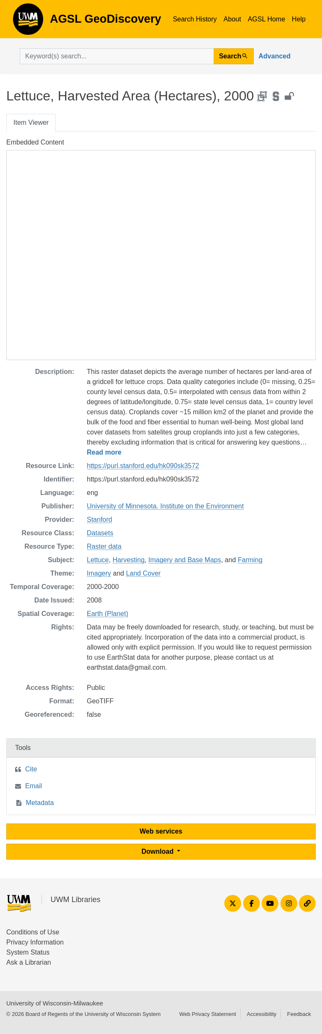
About (232, 19)
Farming (250, 559)
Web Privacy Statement (207, 1014)
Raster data (104, 546)
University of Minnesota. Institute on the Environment (165, 506)
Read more (104, 452)
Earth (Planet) (107, 613)
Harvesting (128, 559)
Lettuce (98, 559)
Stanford (99, 519)
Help (299, 19)
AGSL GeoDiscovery (28, 22)
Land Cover (143, 573)
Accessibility (261, 1014)
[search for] (117, 56)
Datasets (100, 533)
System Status (27, 952)
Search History (195, 19)
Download (159, 851)
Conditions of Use (32, 932)
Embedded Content (35, 142)
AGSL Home (266, 19)
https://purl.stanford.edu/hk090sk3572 (143, 465)
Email (33, 785)
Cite (31, 769)
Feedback (299, 1014)
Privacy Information (35, 942)
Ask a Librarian (28, 962)
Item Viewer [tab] (31, 122)
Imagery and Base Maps (184, 559)
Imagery (99, 573)
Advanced (275, 56)
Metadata (40, 802)
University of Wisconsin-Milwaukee (54, 1003)
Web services (161, 831)
